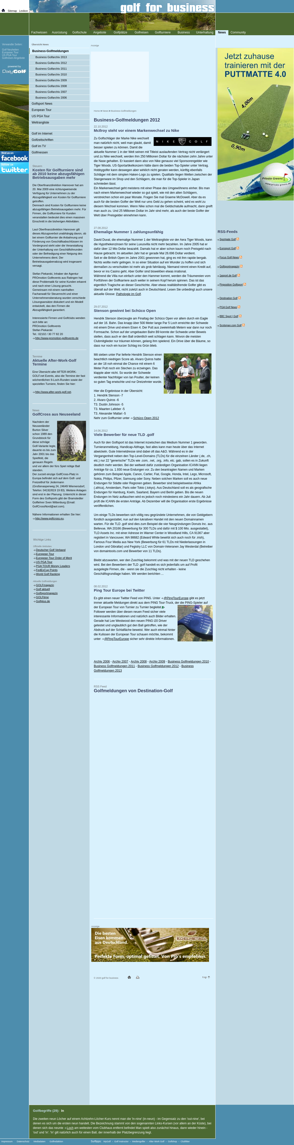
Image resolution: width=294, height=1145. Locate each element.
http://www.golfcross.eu (49, 518)
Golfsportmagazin (47, 593)
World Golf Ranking (48, 574)
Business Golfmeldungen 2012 (158, 666)
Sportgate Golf (228, 239)
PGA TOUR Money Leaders (53, 565)
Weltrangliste (40, 122)
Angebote (99, 32)
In (62, 1111)
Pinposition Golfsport (231, 284)
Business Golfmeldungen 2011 (114, 666)
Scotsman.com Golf (230, 325)
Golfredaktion (56, 1141)
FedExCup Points (47, 569)
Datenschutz (23, 1141)
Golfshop (172, 1141)
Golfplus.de (43, 601)
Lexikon (23, 11)
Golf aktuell (43, 589)
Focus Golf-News (229, 257)
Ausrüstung (59, 32)
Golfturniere (163, 32)
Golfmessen (40, 152)
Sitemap (12, 11)
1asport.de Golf (228, 275)
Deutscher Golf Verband (50, 549)
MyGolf (107, 1141)
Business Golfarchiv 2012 (51, 62)
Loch (70, 1128)
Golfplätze (120, 32)
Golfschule (79, 32)
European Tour (42, 110)
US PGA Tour (41, 116)
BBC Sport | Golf (229, 316)
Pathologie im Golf (128, 294)
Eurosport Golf (228, 248)
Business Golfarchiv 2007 (51, 91)
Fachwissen (39, 32)
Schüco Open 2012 (146, 418)
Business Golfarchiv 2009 (51, 80)
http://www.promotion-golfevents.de (56, 338)
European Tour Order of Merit (54, 557)
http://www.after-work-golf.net (53, 391)
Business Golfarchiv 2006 (51, 97)
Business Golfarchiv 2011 (51, 68)
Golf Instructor (121, 1141)
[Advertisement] (120, 77)
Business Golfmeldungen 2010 (188, 661)
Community (238, 32)
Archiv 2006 (102, 661)
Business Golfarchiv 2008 (51, 86)
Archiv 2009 (157, 661)
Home (97, 111)
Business (184, 32)
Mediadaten (39, 1141)
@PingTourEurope (176, 598)
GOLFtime (42, 597)
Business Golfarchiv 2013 (51, 57)
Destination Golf (228, 298)
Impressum (7, 1141)
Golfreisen (141, 32)
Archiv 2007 (120, 661)
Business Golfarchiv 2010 (51, 74)
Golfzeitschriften (42, 140)
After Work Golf (156, 1141)
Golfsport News (42, 103)
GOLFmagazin (45, 585)
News (105, 111)
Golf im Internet (42, 133)
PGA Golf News (228, 307)
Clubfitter (185, 1141)
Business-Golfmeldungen (124, 111)
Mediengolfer (138, 1141)
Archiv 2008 (139, 661)
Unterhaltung (205, 32)
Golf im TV (39, 146)
